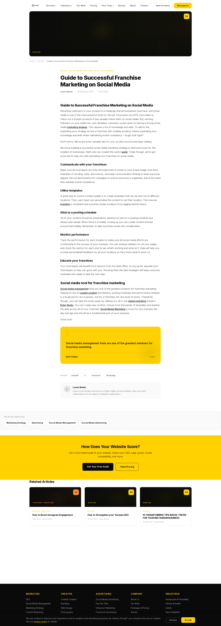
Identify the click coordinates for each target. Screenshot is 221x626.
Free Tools (107, 5)
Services (51, 5)
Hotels (169, 608)
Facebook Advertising (106, 612)
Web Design (66, 608)
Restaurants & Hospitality (177, 599)
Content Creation (69, 599)
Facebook (96, 375)
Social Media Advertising (94, 423)
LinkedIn (75, 375)
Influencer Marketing (105, 608)
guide (124, 152)
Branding (65, 603)
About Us (135, 599)
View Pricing (127, 466)
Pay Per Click (102, 603)
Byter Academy (163, 5)
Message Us (183, 5)
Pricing (93, 5)
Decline (173, 620)
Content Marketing (34, 612)
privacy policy (40, 621)
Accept (188, 620)
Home (31, 61)
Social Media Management (62, 423)
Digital (64, 71)
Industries (66, 5)
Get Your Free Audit (98, 466)
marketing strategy (77, 127)
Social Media (107, 71)
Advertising (37, 423)
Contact (144, 5)
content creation (88, 292)
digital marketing (137, 301)
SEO (28, 599)
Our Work (81, 5)
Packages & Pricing (140, 608)
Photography (67, 612)
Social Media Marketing (112, 309)
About (133, 5)
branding (65, 204)
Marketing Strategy (16, 423)
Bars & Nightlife (173, 612)
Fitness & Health (173, 603)
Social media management (74, 288)
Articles (121, 5)
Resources (94, 71)
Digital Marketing (78, 71)
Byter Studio (66, 305)
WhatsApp (110, 375)
